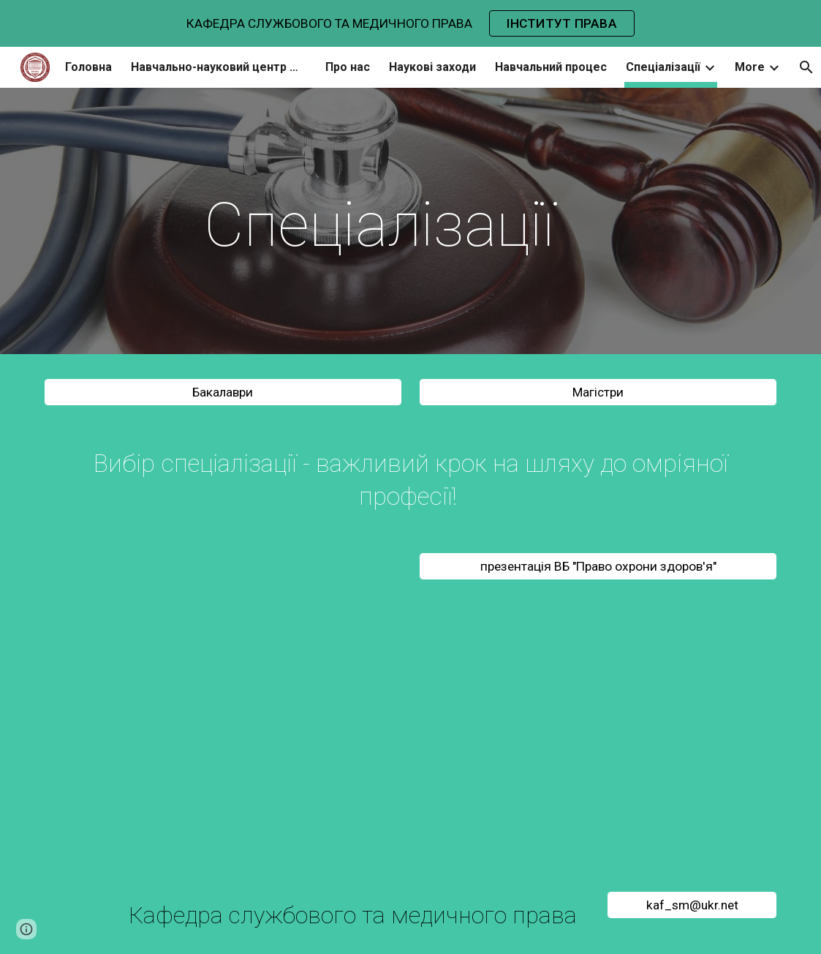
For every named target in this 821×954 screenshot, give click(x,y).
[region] (410, 23)
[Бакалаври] (223, 392)
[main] (379, 225)
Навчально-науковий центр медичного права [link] (218, 67)
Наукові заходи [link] (432, 67)
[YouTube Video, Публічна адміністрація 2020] (223, 736)
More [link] (750, 67)
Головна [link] (88, 67)
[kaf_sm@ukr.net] (692, 905)
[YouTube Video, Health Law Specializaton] (598, 736)
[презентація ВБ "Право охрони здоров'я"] (598, 566)
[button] (26, 929)
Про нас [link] (347, 67)
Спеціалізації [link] (663, 67)
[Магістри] (598, 392)
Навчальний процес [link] (551, 67)
